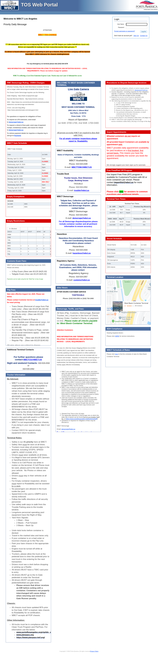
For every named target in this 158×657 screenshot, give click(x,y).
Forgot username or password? (124, 31)
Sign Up (136, 35)
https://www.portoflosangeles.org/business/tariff (81, 419)
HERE (117, 336)
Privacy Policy (94, 651)
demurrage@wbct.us (68, 429)
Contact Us (143, 35)
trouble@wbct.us (41, 300)
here (116, 354)
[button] (143, 31)
